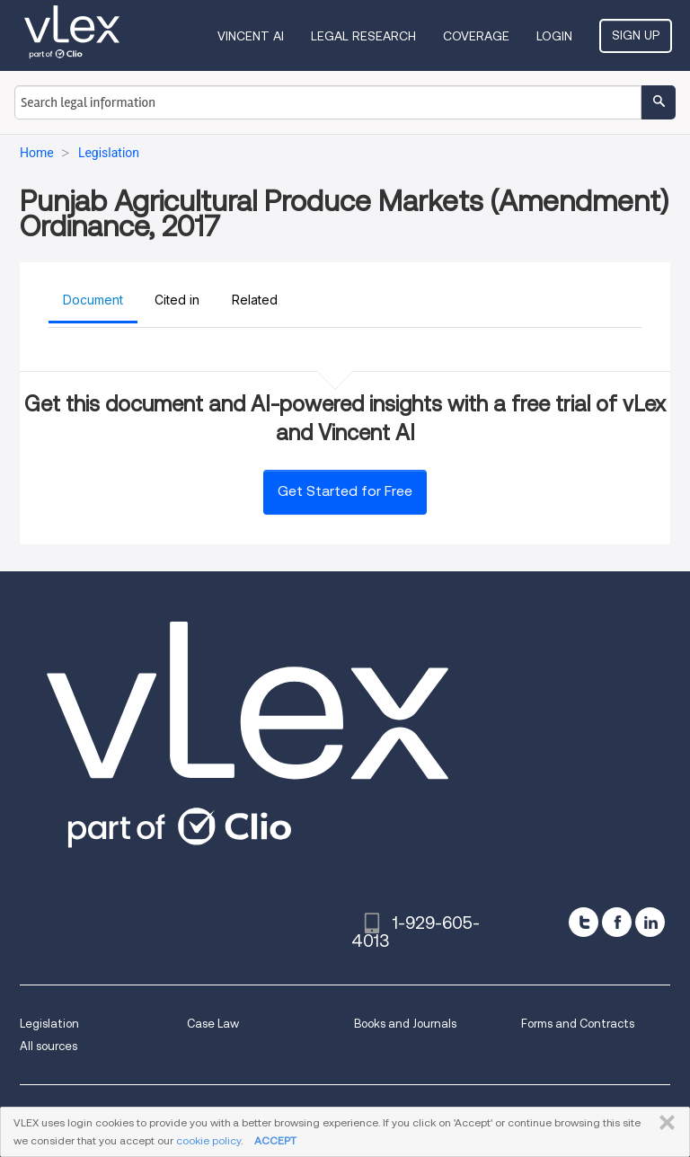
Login (554, 36)
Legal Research (363, 36)
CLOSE (663, 1123)
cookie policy (208, 1140)
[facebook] (617, 922)
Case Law (213, 1023)
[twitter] (583, 922)
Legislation (49, 1023)
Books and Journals (405, 1023)
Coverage (476, 36)
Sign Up (635, 35)
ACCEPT (275, 1140)
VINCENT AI (250, 36)
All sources (48, 1046)
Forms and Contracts (577, 1023)
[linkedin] (650, 922)
